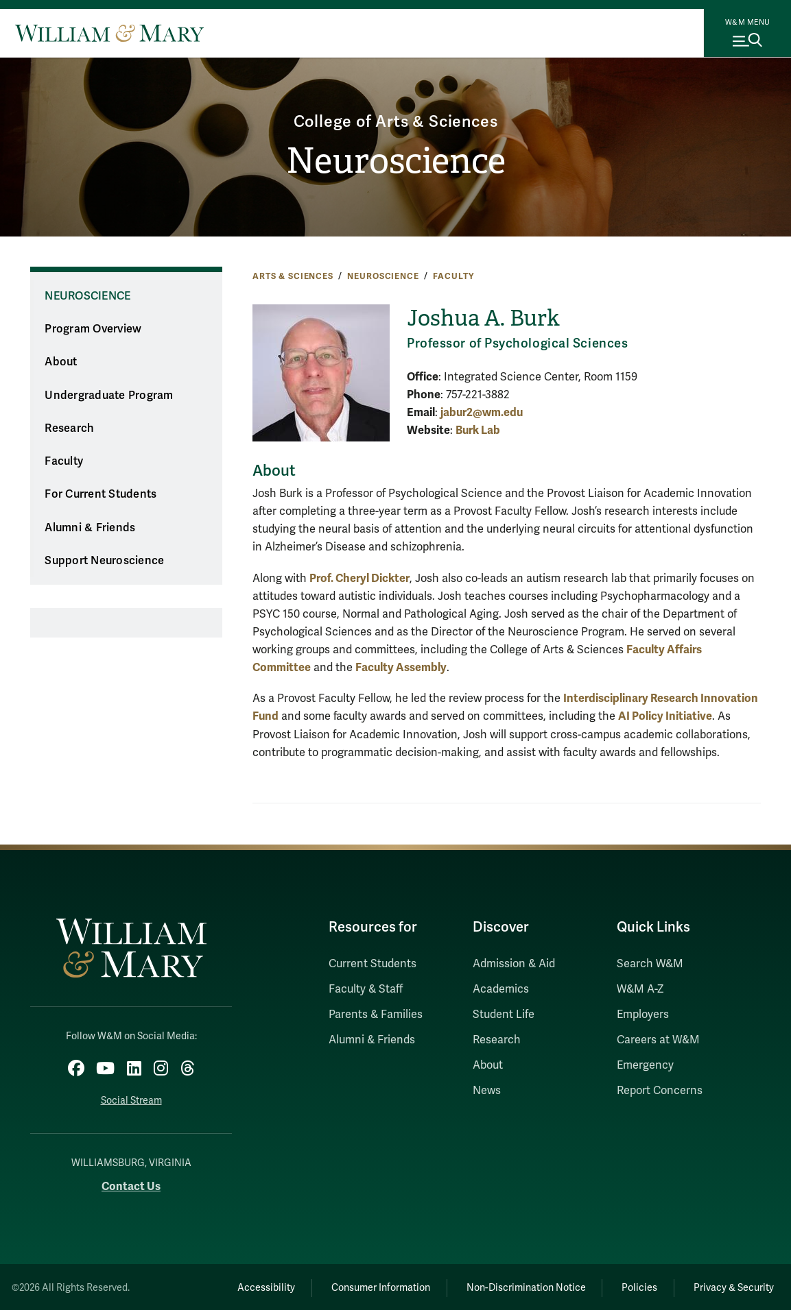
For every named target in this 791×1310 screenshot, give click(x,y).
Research (69, 428)
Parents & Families (376, 1014)
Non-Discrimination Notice (516, 1285)
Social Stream (131, 1098)
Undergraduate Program (109, 395)
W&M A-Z (640, 989)
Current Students (372, 964)
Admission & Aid (514, 964)
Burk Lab (478, 430)
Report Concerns (660, 1090)
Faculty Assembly (401, 667)
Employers (643, 1014)
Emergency (645, 1065)
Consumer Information (366, 1285)
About (61, 362)
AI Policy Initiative (665, 716)
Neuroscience (396, 162)
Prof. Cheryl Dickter (359, 578)
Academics (501, 989)
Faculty (453, 276)
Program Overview (93, 329)
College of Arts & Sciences (395, 120)
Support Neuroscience (104, 561)
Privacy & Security (732, 1285)
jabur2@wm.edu (481, 412)
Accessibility (247, 1285)
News (487, 1090)
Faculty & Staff (366, 989)
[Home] (109, 33)
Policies (633, 1285)
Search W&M (650, 964)
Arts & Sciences (292, 276)
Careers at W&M (658, 1040)
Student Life (503, 1014)
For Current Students (100, 494)
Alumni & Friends (90, 528)
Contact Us (131, 1184)
